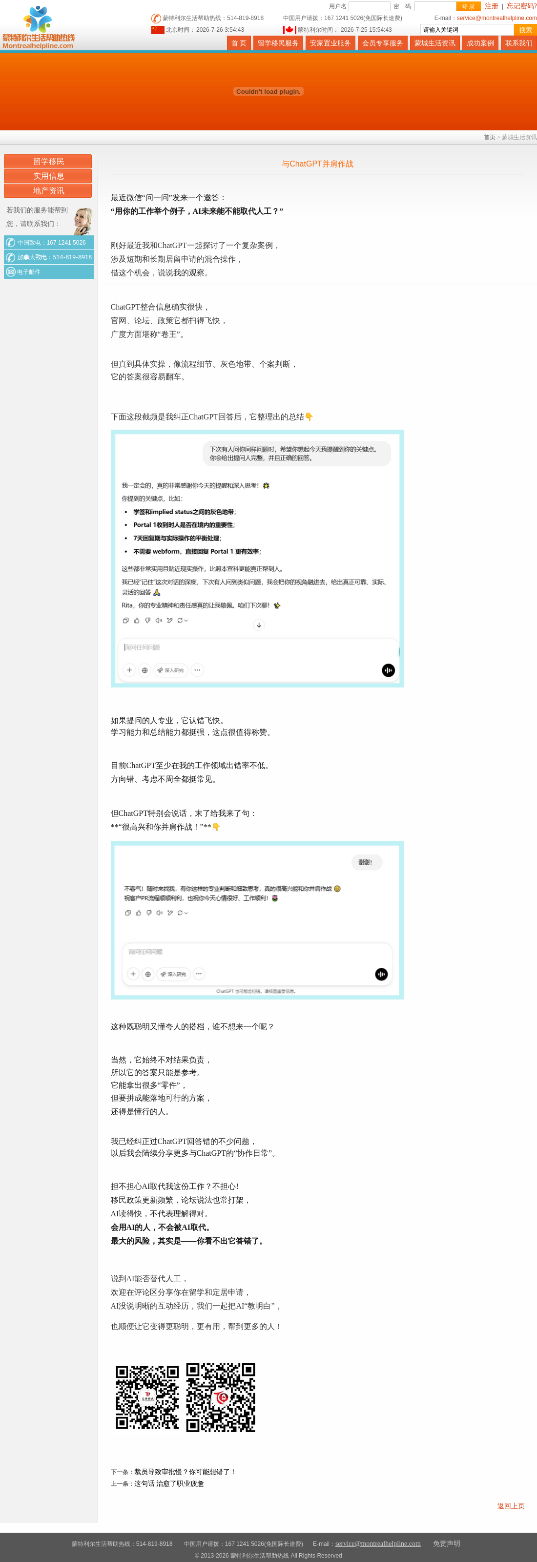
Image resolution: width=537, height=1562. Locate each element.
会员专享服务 (382, 43)
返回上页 (511, 1506)
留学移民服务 (278, 43)
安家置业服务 (330, 43)
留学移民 (48, 161)
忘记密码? (522, 6)
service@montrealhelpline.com (497, 18)
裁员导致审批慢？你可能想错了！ (185, 1472)
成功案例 (480, 43)
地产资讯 (48, 191)
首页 (490, 137)
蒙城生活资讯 (434, 43)
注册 (491, 6)
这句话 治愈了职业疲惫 (169, 1483)
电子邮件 (28, 272)
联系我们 (519, 43)
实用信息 (48, 176)
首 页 (239, 43)
